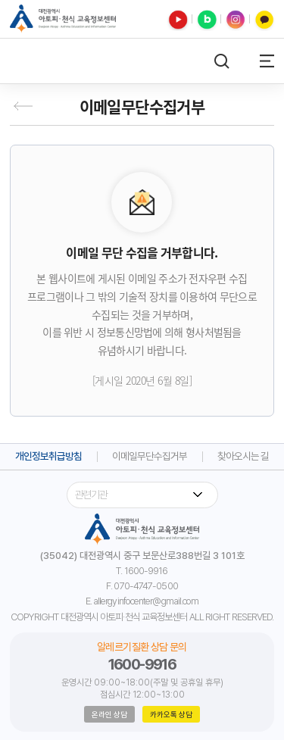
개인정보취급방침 (48, 456)
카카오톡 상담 (171, 714)
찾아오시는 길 (243, 456)
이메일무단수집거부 (149, 456)
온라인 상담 (109, 714)
